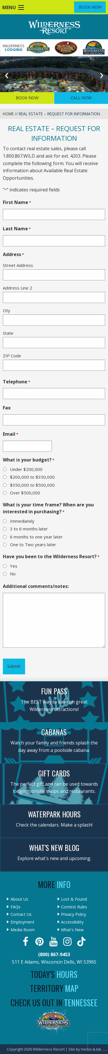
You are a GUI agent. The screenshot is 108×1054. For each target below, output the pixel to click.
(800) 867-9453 (54, 954)
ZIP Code (12, 355)
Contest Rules (74, 907)
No (13, 573)
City (6, 310)
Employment (22, 922)
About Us (19, 899)
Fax (7, 408)
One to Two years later (33, 544)
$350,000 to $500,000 (32, 485)
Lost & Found (74, 899)
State (8, 333)
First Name (17, 202)
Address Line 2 (17, 288)
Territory (54, 988)
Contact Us (21, 914)
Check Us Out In (54, 1003)
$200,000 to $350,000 (32, 477)
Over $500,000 (25, 493)
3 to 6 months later (29, 529)
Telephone (16, 382)
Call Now (81, 97)
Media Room (23, 929)
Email (10, 434)
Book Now (90, 7)
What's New (72, 929)
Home (8, 113)
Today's (54, 974)
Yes (13, 566)
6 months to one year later (36, 537)
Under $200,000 (26, 469)
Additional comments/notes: (36, 586)
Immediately (22, 521)
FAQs (16, 907)
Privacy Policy (73, 914)
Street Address (18, 265)
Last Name (17, 228)
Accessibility (72, 922)
